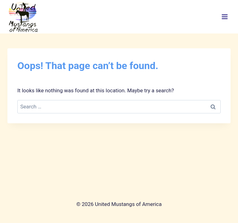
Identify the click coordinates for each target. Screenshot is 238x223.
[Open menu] (224, 17)
